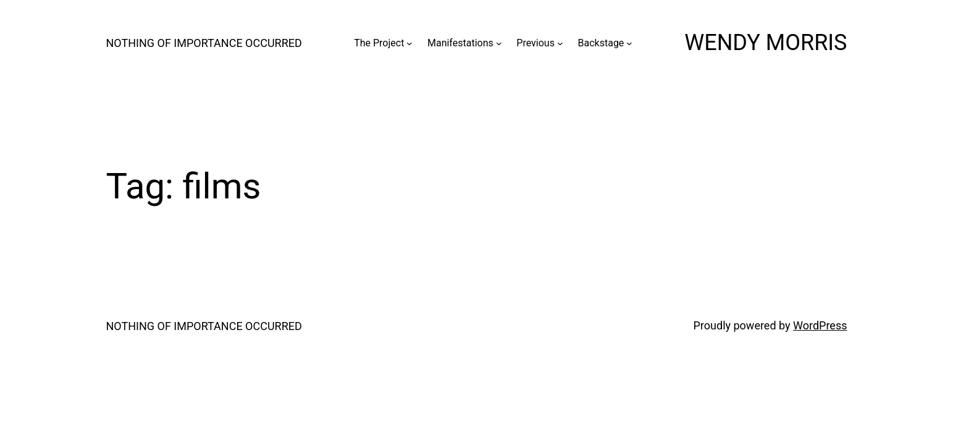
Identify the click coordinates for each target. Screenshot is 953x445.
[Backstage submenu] (629, 43)
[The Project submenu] (409, 43)
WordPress (820, 325)
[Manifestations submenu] (499, 43)
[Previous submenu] (560, 43)
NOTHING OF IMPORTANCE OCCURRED (204, 42)
